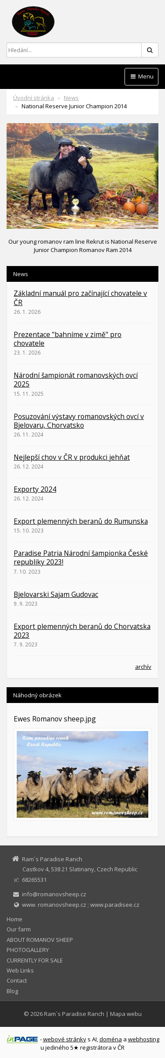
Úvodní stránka (33, 98)
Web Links (20, 970)
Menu (141, 76)
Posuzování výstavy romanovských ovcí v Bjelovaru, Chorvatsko (79, 421)
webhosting (143, 1039)
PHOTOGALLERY (28, 950)
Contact (17, 980)
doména (110, 1039)
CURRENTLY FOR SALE (35, 960)
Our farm (19, 929)
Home (14, 919)
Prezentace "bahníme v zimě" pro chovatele (67, 339)
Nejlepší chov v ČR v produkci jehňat (72, 457)
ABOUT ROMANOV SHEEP (40, 940)
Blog (12, 991)
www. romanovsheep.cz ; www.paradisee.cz (80, 905)
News (71, 98)
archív (143, 667)
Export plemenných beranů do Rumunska (81, 521)
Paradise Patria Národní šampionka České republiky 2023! (81, 557)
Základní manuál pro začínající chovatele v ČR (80, 297)
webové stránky (64, 1039)
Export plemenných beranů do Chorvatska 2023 (82, 630)
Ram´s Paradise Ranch (74, 1014)
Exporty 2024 (35, 489)
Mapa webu (126, 1014)
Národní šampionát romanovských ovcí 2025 (76, 379)
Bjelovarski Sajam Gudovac (56, 594)
